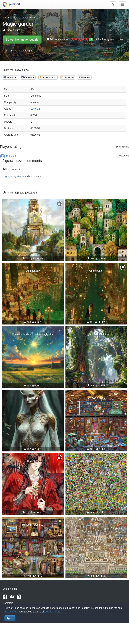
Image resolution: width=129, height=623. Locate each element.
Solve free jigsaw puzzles (109, 39)
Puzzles (8, 17)
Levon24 (35, 108)
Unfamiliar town (96, 207)
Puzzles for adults (26, 17)
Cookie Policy (52, 611)
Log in (6, 176)
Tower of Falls (32, 207)
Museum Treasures (32, 524)
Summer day (33, 270)
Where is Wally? (96, 461)
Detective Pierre (96, 397)
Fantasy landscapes (22, 50)
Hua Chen (32, 461)
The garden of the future (96, 334)
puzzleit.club (11, 611)
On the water (96, 270)
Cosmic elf (32, 397)
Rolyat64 (11, 156)
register (17, 176)
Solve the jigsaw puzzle (22, 39)
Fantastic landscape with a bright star (32, 334)
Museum (96, 524)
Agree (10, 618)
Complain (8, 603)
